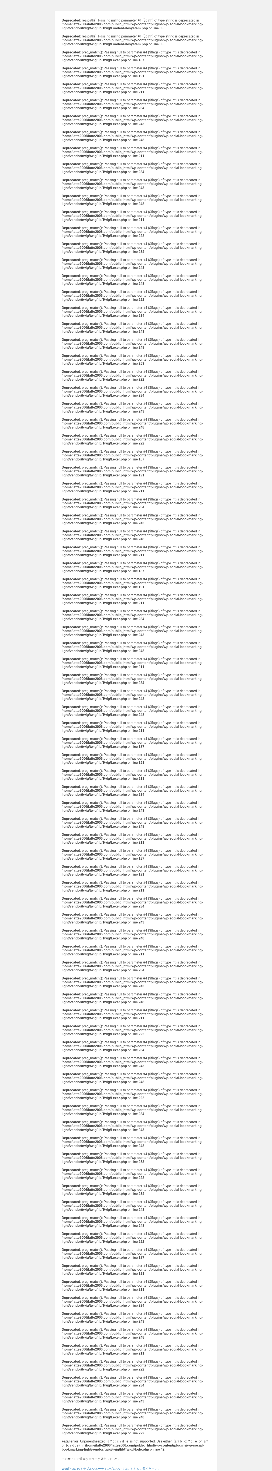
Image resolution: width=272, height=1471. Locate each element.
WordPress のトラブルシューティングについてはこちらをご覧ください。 (111, 1468)
